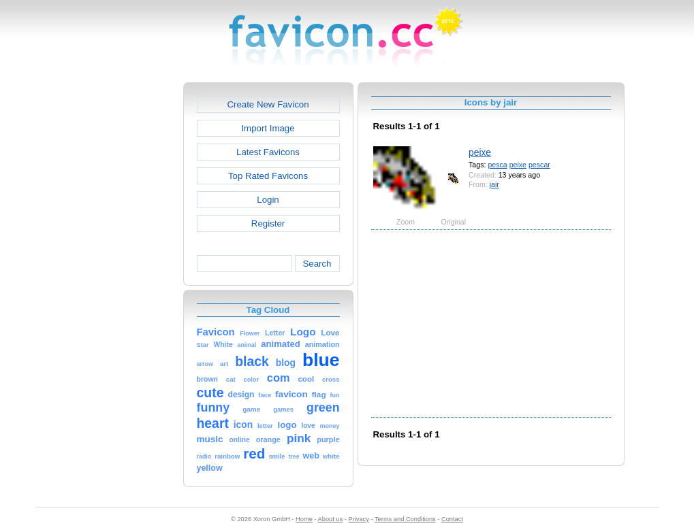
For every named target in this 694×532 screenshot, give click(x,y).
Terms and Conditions (405, 519)
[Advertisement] (124, 286)
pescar (539, 165)
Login (268, 200)
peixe (480, 152)
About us (330, 519)
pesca (497, 165)
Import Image (267, 128)
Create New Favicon (268, 104)
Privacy (358, 519)
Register (268, 223)
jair (494, 184)
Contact (452, 519)
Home (304, 519)
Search (316, 264)
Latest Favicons (268, 152)
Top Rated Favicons (268, 176)
